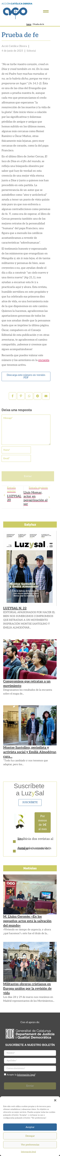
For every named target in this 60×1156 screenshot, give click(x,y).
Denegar (30, 1135)
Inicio (28, 24)
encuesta (43, 360)
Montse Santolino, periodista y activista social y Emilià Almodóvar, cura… (30, 752)
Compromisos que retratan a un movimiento (27, 683)
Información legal (28, 1152)
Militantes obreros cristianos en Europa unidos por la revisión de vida (27, 988)
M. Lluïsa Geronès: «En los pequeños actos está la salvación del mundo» (27, 921)
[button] (55, 1100)
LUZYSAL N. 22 (15, 608)
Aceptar (30, 1127)
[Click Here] (45, 12)
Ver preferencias (30, 1144)
